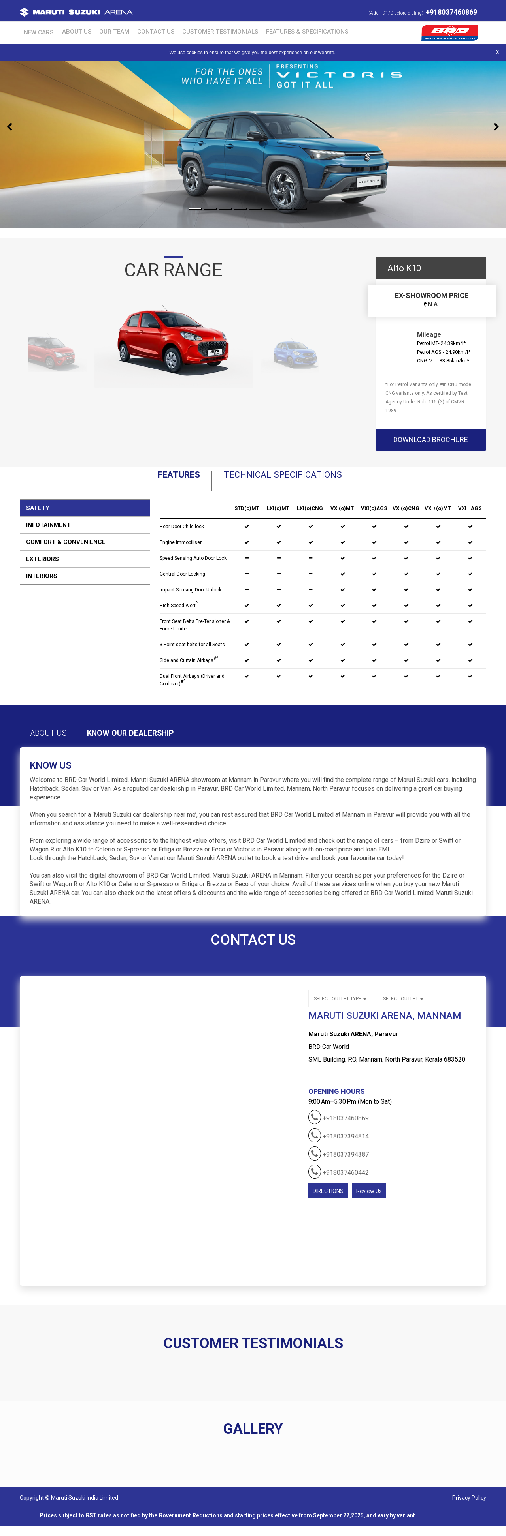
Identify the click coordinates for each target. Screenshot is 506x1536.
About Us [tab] (58, 743)
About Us (65, 31)
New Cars (33, 31)
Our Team (98, 31)
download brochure (430, 439)
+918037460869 (451, 12)
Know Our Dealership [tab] (163, 743)
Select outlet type (339, 1008)
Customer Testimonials (193, 31)
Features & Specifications (273, 31)
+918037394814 (338, 1144)
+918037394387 (338, 1162)
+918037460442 (338, 1180)
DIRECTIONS (328, 1199)
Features (145, 479)
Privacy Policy (469, 1508)
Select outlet (401, 1008)
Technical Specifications (296, 479)
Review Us (369, 1199)
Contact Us (134, 31)
